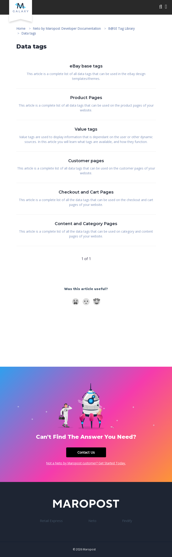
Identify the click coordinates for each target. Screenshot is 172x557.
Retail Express (51, 520)
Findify (127, 520)
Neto (92, 520)
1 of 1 (86, 258)
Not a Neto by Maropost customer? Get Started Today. (86, 463)
